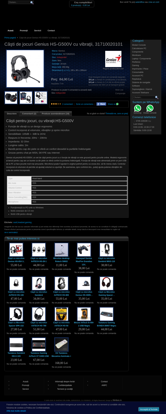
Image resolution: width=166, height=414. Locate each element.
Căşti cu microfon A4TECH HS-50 (61, 324)
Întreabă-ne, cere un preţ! (117, 113)
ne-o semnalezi (11, 232)
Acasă (10, 30)
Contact (51, 30)
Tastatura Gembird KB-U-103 (16, 354)
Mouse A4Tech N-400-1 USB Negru (84, 324)
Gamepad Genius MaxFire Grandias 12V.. (84, 261)
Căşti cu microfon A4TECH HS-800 (61, 293)
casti (15, 222)
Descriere (12, 113)
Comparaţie (120, 93)
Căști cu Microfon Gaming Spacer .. (106, 293)
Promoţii (24, 30)
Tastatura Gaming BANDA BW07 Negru (106, 324)
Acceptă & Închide (149, 409)
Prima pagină (10, 38)
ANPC (104, 385)
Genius (61, 51)
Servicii (37, 30)
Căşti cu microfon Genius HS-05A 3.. (16, 260)
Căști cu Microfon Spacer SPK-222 (16, 324)
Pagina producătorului (113, 69)
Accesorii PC (137, 76)
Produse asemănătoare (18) (55, 113)
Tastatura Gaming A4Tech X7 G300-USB (39, 354)
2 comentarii (67, 104)
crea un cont (153, 2)
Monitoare (136, 55)
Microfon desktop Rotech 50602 (61, 260)
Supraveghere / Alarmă (142, 89)
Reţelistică (136, 79)
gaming (28, 222)
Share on (113, 104)
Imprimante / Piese (140, 69)
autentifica (139, 2)
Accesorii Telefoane (140, 93)
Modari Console (139, 45)
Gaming (135, 65)
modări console (149, 109)
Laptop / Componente (141, 59)
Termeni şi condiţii (65, 389)
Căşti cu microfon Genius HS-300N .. (84, 293)
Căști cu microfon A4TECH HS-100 (16, 293)
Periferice (136, 62)
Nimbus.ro (117, 400)
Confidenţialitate (65, 385)
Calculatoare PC (139, 48)
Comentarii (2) (29, 113)
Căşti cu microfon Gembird (39, 293)
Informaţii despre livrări (65, 381)
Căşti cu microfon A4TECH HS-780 (39, 324)
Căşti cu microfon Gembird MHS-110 (106, 260)
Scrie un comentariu (84, 104)
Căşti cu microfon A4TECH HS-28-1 (39, 260)
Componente (137, 52)
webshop (137, 109)
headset (21, 222)
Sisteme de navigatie (141, 82)
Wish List (119, 90)
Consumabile (137, 72)
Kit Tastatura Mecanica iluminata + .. (61, 356)
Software (136, 86)
